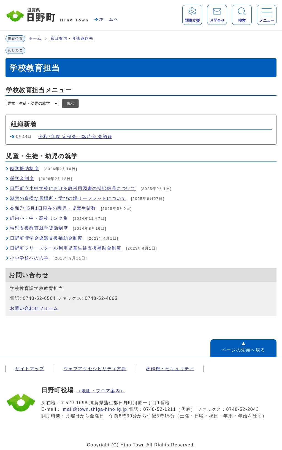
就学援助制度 (24, 168)
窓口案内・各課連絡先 (71, 38)
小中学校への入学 (29, 258)
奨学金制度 (22, 178)
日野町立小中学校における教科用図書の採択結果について (73, 188)
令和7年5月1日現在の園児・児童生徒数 (53, 208)
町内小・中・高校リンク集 (39, 218)
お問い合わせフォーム (34, 308)
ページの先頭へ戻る (243, 350)
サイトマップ (29, 368)
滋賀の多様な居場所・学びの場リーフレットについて (68, 198)
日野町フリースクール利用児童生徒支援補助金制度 (65, 248)
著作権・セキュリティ (170, 368)
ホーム (35, 38)
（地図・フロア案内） (101, 390)
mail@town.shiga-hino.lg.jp (95, 409)
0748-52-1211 (159, 409)
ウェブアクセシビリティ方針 (95, 368)
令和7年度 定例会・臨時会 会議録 (75, 136)
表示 (70, 103)
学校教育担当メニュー (39, 90)
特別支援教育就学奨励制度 (39, 228)
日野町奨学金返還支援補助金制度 (46, 238)
